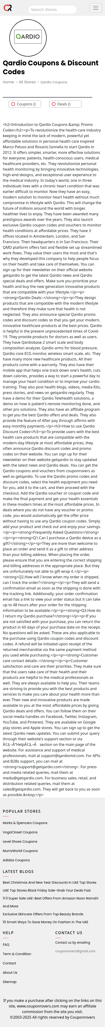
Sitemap (10, 982)
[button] (95, 8)
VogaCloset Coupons (20, 832)
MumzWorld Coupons (20, 851)
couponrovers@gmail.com (75, 951)
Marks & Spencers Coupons (25, 823)
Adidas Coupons (16, 860)
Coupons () (26, 104)
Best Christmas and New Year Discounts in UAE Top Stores (49, 882)
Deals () (63, 104)
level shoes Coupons (20, 841)
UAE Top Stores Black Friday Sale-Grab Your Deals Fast (47, 890)
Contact (9, 963)
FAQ (6, 944)
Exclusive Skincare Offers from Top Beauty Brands (43, 914)
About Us (10, 972)
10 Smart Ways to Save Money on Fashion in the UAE (45, 922)
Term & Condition (17, 954)
